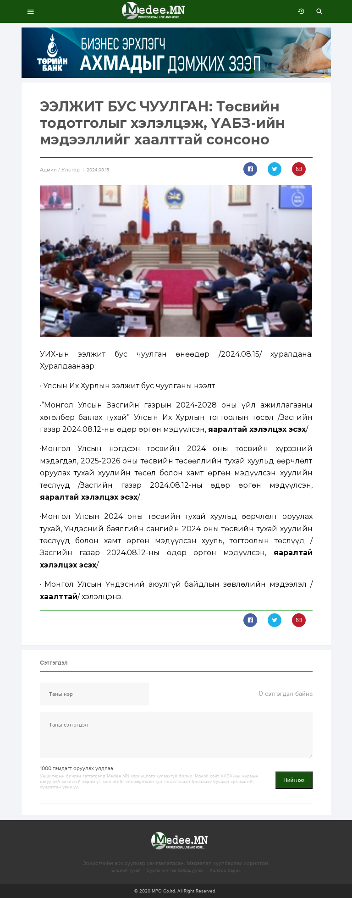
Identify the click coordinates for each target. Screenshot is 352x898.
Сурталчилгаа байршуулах (175, 870)
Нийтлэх (293, 780)
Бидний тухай (126, 870)
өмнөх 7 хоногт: (299, 11)
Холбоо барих (225, 870)
